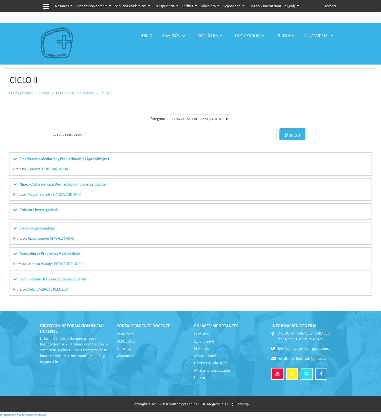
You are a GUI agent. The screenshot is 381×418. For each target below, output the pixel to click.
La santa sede (204, 341)
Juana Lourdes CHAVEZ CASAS (51, 238)
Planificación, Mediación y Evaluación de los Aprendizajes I (64, 158)
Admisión (171, 35)
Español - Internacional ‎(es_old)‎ (272, 5)
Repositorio (232, 5)
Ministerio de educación (212, 370)
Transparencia (164, 5)
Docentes (124, 348)
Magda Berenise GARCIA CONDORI (54, 194)
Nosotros (62, 5)
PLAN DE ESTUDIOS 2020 (75, 93)
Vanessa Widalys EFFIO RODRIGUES (55, 263)
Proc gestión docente (92, 5)
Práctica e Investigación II (39, 209)
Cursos (284, 35)
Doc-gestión (247, 35)
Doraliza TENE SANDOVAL (48, 168)
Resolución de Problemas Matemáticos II (50, 253)
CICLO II (106, 93)
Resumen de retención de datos (23, 415)
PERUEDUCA (127, 341)
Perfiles (188, 5)
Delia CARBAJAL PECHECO (48, 289)
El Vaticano (202, 348)
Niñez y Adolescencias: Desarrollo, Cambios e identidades (63, 184)
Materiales (125, 355)
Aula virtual (317, 35)
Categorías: (158, 118)
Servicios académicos (131, 5)
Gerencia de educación (210, 363)
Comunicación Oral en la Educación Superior (52, 279)
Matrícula (208, 35)
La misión (201, 333)
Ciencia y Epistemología (37, 228)
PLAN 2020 (125, 333)
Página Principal (21, 93)
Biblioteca (208, 5)
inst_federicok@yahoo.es (307, 358)
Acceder (330, 5)
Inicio (146, 35)
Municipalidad (205, 355)
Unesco (199, 377)
